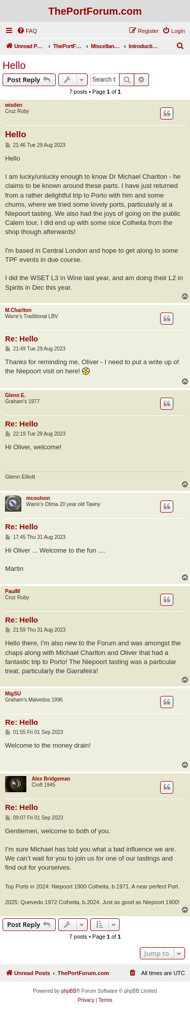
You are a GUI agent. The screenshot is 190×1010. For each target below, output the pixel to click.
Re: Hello (21, 338)
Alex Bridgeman (50, 779)
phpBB (69, 991)
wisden (13, 105)
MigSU (13, 693)
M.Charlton (18, 310)
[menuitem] (27, 31)
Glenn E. (15, 395)
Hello (14, 65)
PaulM (12, 591)
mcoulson (38, 498)
